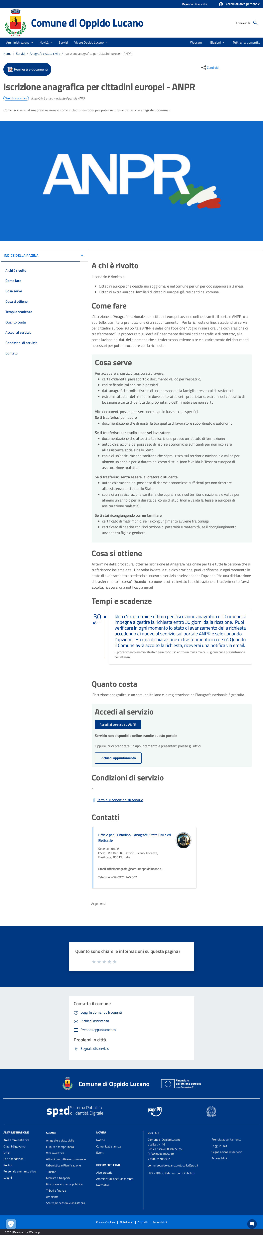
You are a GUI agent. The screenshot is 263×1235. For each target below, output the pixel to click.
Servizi (20, 53)
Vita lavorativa (55, 1153)
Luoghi (7, 1177)
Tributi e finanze (56, 1190)
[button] (239, 4)
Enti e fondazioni (13, 1158)
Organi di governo (14, 1146)
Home (7, 53)
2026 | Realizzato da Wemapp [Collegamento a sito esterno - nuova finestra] (22, 1232)
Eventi (100, 1152)
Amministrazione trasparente (114, 1178)
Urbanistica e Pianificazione (63, 1165)
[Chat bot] (252, 1224)
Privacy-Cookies (105, 1222)
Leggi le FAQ (219, 1145)
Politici (7, 1165)
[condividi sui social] (210, 67)
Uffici (6, 1152)
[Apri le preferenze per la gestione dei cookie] (11, 1224)
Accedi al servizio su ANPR (118, 724)
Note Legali (126, 1222)
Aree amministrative (16, 1140)
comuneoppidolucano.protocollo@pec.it (173, 1165)
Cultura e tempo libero (60, 1146)
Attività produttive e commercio (66, 1159)
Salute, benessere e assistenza (65, 1203)
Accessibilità (219, 1158)
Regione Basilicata (194, 4)
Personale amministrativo (19, 1171)
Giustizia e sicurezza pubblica (64, 1184)
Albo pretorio (104, 1172)
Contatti (154, 1133)
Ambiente (52, 1196)
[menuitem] (194, 42)
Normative (103, 1185)
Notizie (100, 1140)
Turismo (51, 1171)
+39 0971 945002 (159, 1159)
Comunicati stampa (108, 1146)
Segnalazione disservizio (226, 1152)
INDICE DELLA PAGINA (21, 255)
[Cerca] (255, 22)
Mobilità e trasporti (58, 1178)
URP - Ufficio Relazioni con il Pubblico (171, 1173)
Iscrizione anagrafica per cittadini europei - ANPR (98, 53)
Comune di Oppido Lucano (87, 23)
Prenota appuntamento (226, 1139)
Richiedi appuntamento (118, 758)
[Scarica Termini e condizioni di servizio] (117, 800)
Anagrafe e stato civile (45, 53)
